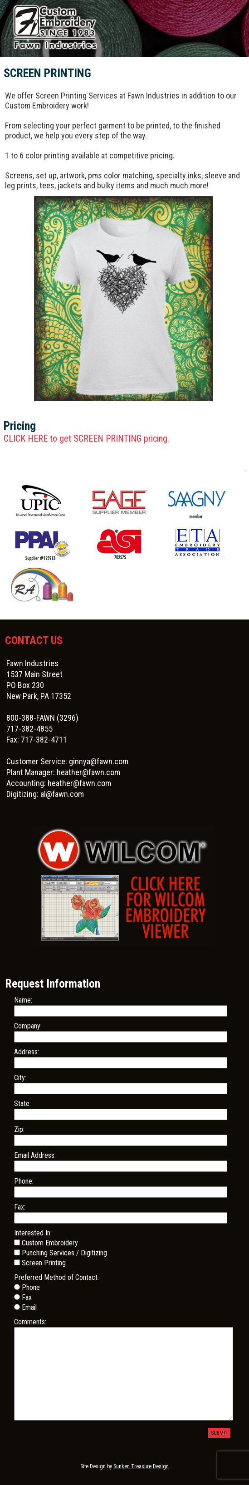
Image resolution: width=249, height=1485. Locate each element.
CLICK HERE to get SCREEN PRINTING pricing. (86, 438)
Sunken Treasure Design (141, 1466)
